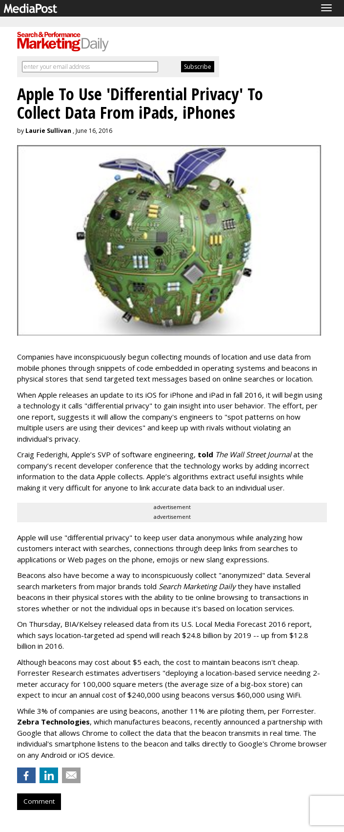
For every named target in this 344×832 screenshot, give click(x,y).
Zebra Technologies (53, 721)
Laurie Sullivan (48, 131)
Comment (39, 801)
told (205, 454)
